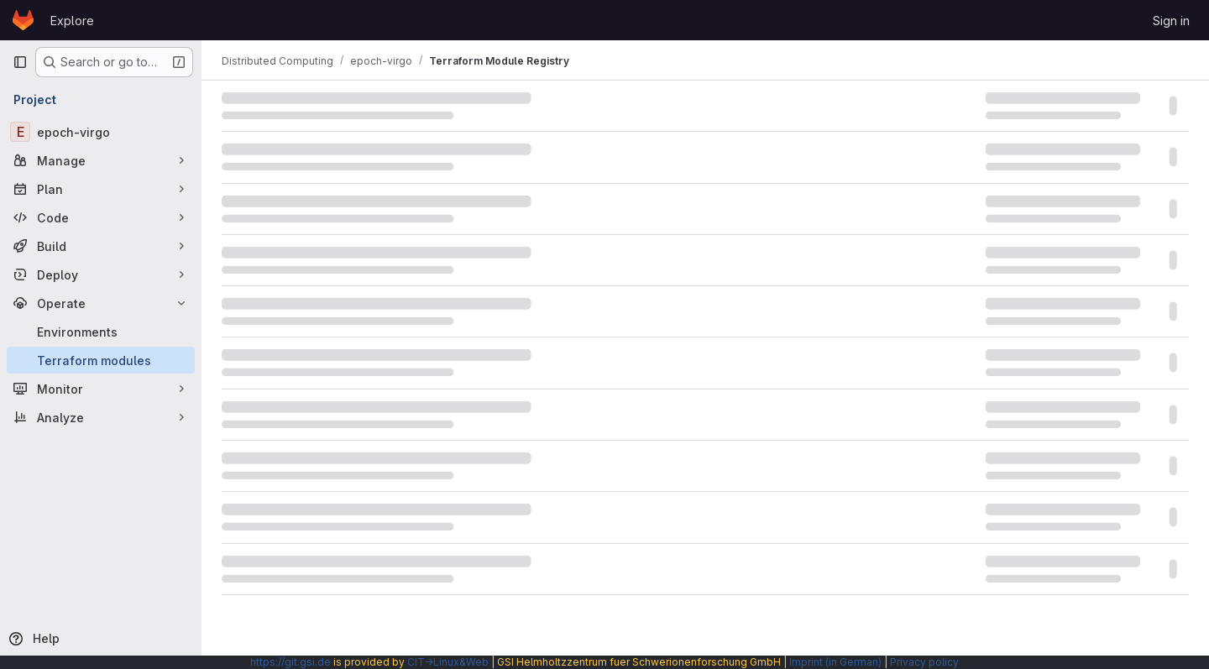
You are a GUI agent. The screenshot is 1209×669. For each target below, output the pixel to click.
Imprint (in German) (835, 662)
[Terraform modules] (101, 360)
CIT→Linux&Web (448, 662)
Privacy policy (924, 662)
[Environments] (101, 331)
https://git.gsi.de (290, 662)
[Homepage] (23, 20)
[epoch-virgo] (101, 131)
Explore (72, 20)
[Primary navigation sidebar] (20, 62)
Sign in (1171, 20)
